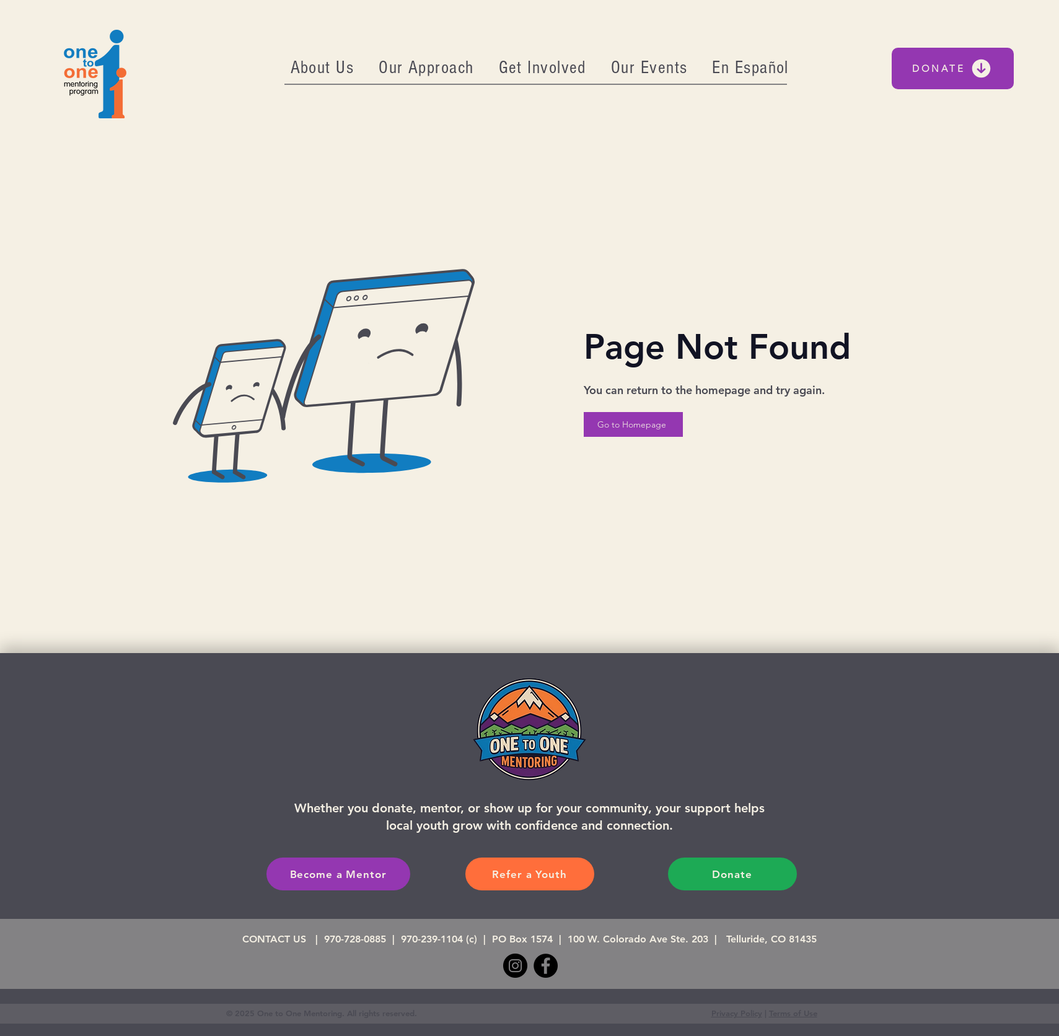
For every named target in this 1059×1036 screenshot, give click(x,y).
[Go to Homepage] (633, 424)
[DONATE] (953, 68)
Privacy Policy (736, 1013)
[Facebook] (546, 966)
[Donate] (732, 874)
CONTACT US (277, 939)
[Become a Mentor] (338, 874)
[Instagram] (515, 966)
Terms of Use (793, 1013)
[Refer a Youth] (529, 874)
